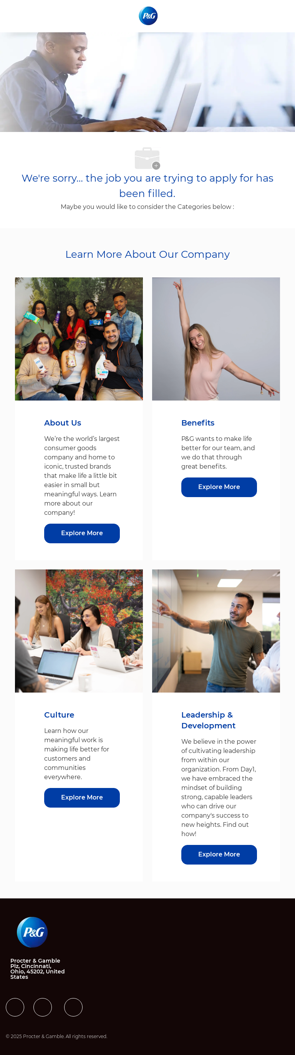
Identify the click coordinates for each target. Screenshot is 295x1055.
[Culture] (82, 798)
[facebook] (15, 1007)
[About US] (82, 533)
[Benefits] (219, 487)
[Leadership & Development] (219, 855)
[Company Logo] (149, 15)
